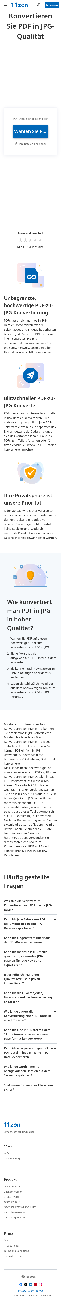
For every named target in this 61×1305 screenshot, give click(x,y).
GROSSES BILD (12, 1202)
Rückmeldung (12, 1158)
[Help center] (38, 5)
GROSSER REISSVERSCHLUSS (20, 1207)
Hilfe (6, 1153)
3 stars (30, 240)
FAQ (6, 1163)
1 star (20, 240)
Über (7, 1240)
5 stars (40, 240)
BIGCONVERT (11, 1196)
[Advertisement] (30, 73)
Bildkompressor (13, 1191)
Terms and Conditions (16, 1250)
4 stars (35, 240)
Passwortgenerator (15, 1217)
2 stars (25, 240)
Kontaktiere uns (13, 1256)
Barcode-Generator (15, 1212)
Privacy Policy (11, 1245)
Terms (39, 1290)
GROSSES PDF (12, 1186)
